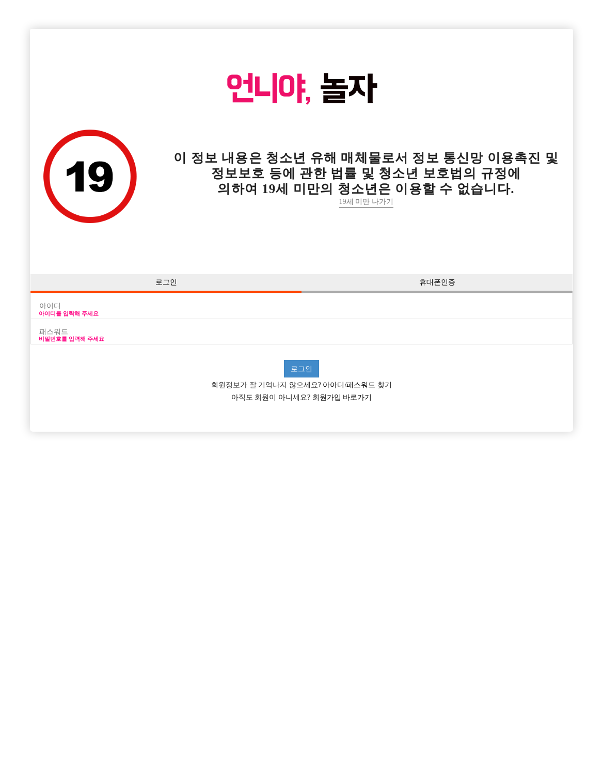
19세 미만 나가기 (366, 202)
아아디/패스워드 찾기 (356, 385)
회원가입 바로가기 (341, 397)
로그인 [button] (166, 282)
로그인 (301, 369)
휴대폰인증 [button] (437, 282)
